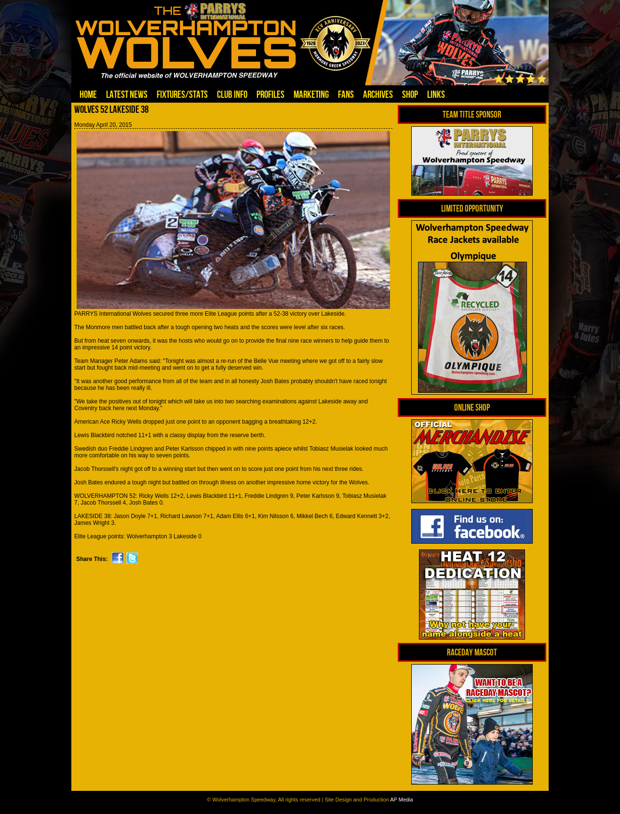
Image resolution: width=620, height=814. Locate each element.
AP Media (401, 799)
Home (88, 94)
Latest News (127, 94)
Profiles (270, 94)
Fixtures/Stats (182, 94)
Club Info (232, 94)
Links (436, 94)
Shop (410, 94)
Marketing (311, 94)
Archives (378, 94)
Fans (346, 94)
